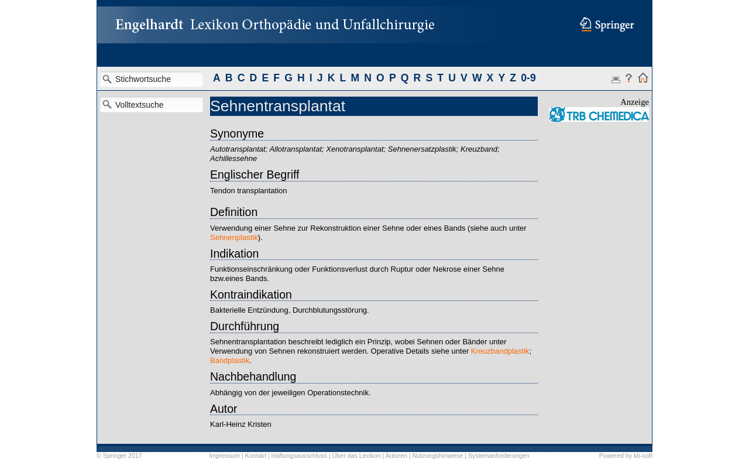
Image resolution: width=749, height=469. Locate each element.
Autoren (396, 455)
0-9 (528, 78)
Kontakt (255, 455)
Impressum (224, 455)
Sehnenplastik (234, 237)
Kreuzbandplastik (500, 351)
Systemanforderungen (499, 455)
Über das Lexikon (356, 455)
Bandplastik (229, 360)
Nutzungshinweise (438, 455)
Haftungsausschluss (299, 455)
